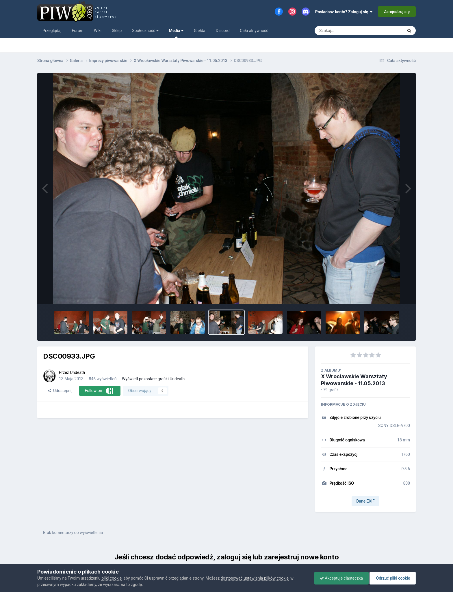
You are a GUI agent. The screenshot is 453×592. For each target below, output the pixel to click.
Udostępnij (60, 390)
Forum (77, 30)
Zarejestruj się (397, 11)
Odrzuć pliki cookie (392, 578)
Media (176, 33)
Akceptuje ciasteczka (339, 578)
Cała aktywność (254, 30)
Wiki (97, 30)
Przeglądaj (52, 30)
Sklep (117, 30)
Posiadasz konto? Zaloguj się (344, 12)
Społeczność (145, 30)
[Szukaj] (346, 30)
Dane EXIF (365, 501)
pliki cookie (111, 578)
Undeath (77, 372)
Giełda (199, 30)
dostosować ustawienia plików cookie (255, 578)
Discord (223, 30)
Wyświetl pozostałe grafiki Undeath (153, 378)
